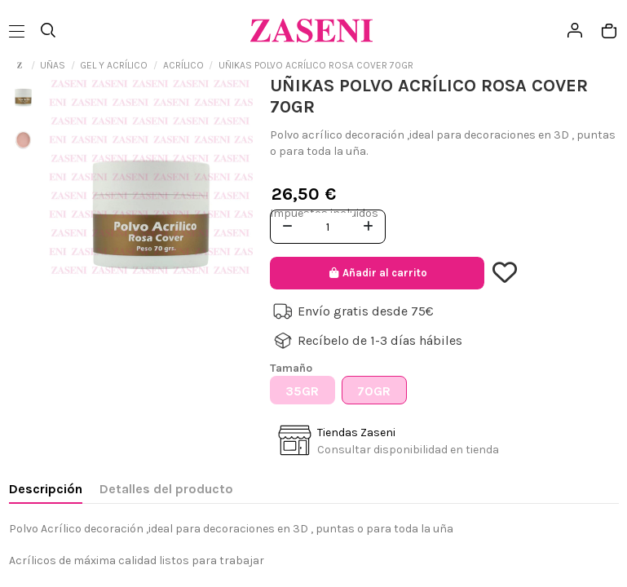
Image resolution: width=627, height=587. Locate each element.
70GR (374, 391)
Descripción (45, 489)
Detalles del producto (166, 489)
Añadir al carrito (377, 273)
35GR (302, 391)
